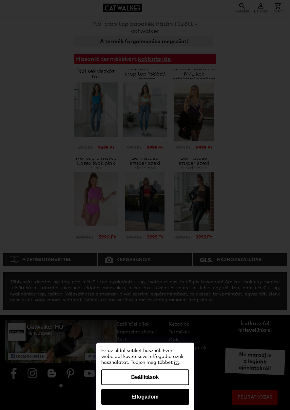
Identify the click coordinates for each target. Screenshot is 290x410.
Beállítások (145, 377)
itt (176, 362)
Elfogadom (145, 397)
